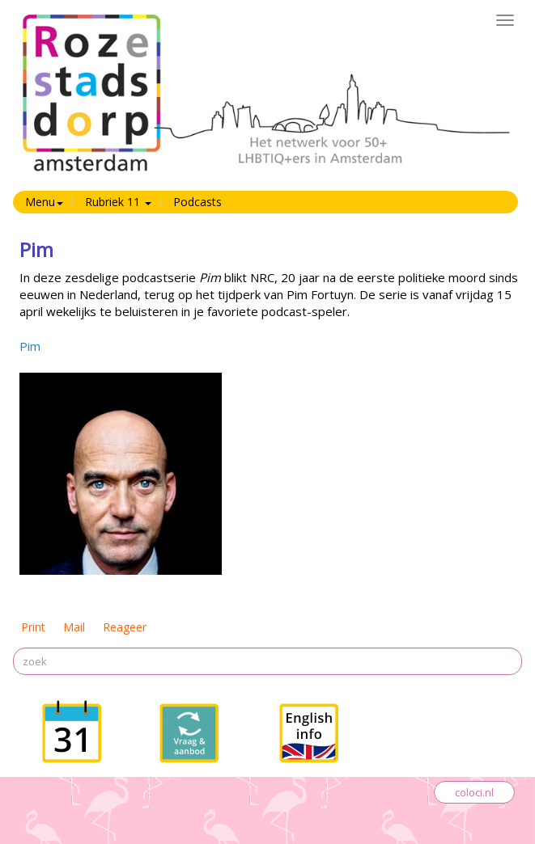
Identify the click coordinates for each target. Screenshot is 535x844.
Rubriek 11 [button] (118, 201)
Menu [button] (44, 201)
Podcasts (197, 201)
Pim (29, 346)
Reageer (124, 627)
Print (33, 627)
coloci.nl (474, 792)
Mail (74, 627)
